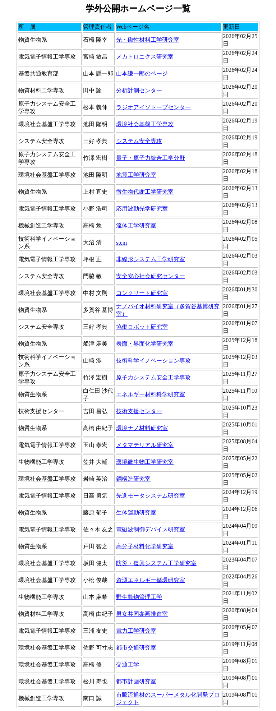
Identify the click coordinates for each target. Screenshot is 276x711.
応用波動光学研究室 (142, 209)
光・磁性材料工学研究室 (147, 40)
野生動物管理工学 (139, 597)
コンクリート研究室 (142, 293)
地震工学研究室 (136, 175)
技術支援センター (139, 411)
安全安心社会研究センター (150, 276)
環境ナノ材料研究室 (142, 428)
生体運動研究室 (136, 512)
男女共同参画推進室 (142, 614)
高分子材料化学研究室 (145, 546)
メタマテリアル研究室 (145, 445)
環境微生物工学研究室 (145, 462)
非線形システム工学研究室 (150, 259)
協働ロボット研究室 (142, 327)
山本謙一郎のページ (142, 73)
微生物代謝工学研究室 (145, 192)
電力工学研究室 (136, 631)
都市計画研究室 (136, 681)
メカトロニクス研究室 (145, 57)
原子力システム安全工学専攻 (153, 377)
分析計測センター (139, 90)
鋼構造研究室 (133, 479)
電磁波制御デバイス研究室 (150, 529)
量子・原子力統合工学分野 (150, 158)
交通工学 (127, 664)
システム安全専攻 (139, 141)
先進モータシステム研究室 (150, 496)
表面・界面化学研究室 (145, 344)
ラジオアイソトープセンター (153, 107)
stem (121, 243)
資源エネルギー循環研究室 (150, 580)
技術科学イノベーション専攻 (153, 360)
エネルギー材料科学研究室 (150, 394)
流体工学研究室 (136, 225)
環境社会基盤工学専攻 (145, 124)
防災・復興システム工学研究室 (156, 563)
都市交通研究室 (136, 648)
